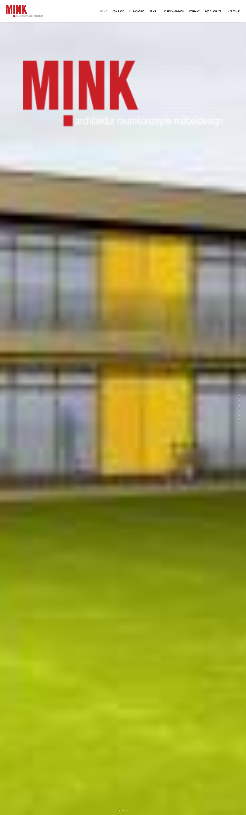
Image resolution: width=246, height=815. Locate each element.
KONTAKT (194, 11)
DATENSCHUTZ (213, 11)
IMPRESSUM (233, 11)
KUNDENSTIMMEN (174, 11)
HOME (103, 11)
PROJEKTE (118, 11)
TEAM (154, 11)
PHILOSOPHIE (136, 11)
